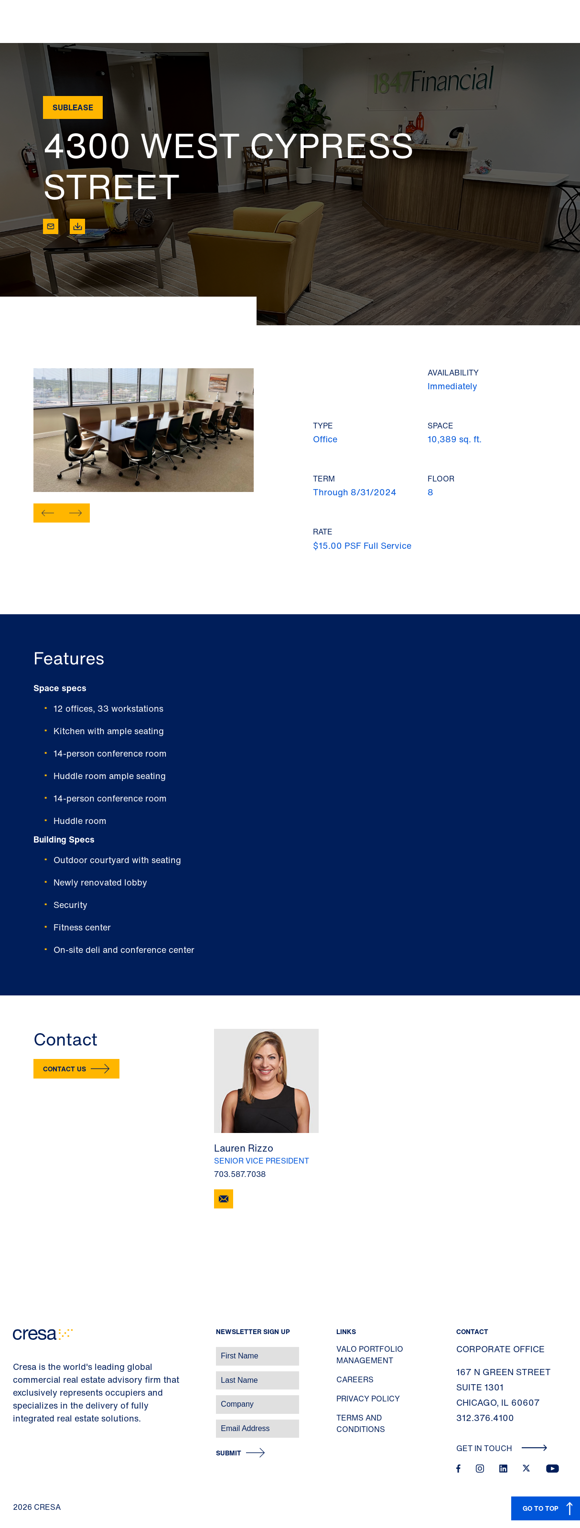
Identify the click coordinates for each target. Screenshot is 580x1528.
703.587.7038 (240, 1174)
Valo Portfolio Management (369, 1354)
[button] (47, 513)
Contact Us (64, 1069)
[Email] (50, 226)
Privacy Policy (368, 1398)
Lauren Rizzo (243, 1148)
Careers (355, 1379)
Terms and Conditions (360, 1423)
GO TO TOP (541, 1508)
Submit (228, 1453)
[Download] (77, 226)
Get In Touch (502, 1448)
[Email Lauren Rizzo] (223, 1198)
